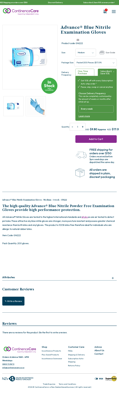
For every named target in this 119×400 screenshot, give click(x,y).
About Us (99, 350)
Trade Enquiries (49, 384)
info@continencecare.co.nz (13, 368)
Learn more (84, 116)
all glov (85, 217)
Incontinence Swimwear (52, 358)
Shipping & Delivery (76, 354)
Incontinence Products (51, 351)
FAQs (70, 351)
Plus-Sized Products (50, 354)
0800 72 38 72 (8, 364)
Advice (98, 346)
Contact (98, 353)
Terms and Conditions (67, 384)
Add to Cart (96, 139)
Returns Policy (74, 365)
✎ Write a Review (13, 301)
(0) (70, 40)
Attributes (8, 277)
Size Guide (107, 52)
